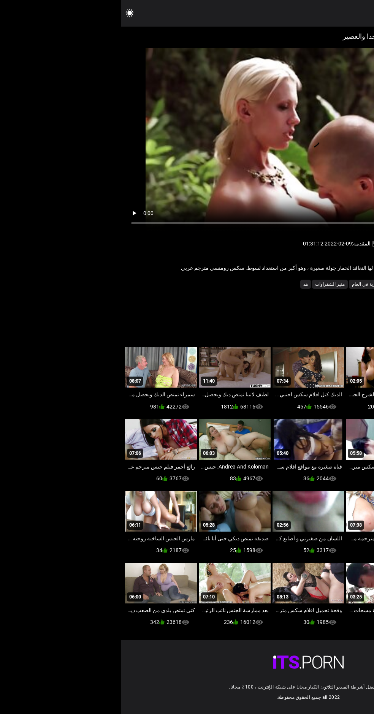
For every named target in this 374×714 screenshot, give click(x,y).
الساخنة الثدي (328, 284)
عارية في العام (244, 284)
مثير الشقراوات (208, 284)
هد (184, 284)
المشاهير (298, 284)
